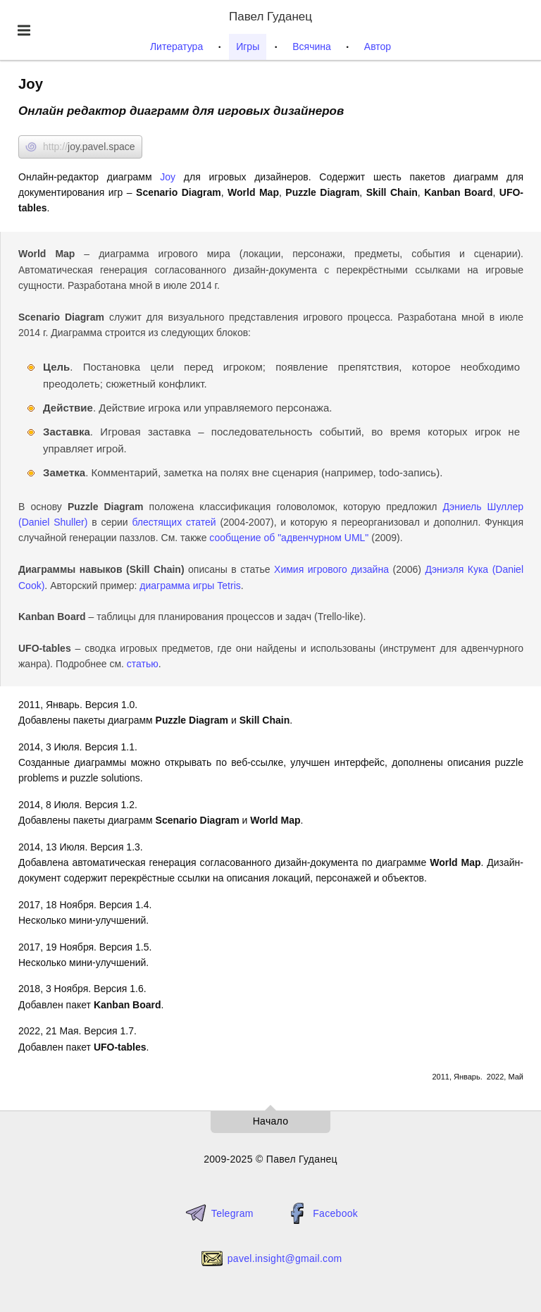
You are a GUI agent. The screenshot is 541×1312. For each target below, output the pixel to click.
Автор (377, 46)
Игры (247, 46)
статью (142, 663)
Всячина (311, 46)
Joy (167, 176)
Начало (271, 1121)
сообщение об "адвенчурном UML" (288, 537)
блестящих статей (174, 522)
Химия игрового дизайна (331, 569)
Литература (176, 46)
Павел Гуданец (270, 16)
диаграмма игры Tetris (190, 585)
